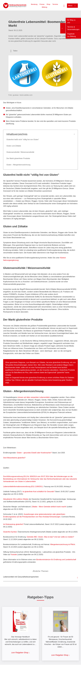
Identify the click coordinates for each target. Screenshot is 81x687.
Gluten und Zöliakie (13, 146)
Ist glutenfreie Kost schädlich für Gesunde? (38, 491)
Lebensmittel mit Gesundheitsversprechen (21, 577)
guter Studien (67, 380)
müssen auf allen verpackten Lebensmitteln (33, 397)
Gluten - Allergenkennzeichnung (18, 165)
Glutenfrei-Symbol (10, 532)
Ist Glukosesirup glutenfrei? (13, 524)
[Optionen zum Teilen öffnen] (13, 51)
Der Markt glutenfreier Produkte (18, 158)
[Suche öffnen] (64, 5)
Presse (42, 4)
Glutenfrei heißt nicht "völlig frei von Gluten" (22, 139)
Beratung (34, 4)
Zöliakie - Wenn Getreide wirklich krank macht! (49, 507)
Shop (48, 4)
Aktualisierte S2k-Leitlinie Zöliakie (15, 499)
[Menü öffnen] (72, 5)
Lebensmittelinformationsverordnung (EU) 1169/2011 (23, 486)
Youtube (14, 554)
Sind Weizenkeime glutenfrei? (14, 458)
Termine (55, 4)
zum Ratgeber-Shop (19, 653)
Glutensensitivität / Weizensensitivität (20, 152)
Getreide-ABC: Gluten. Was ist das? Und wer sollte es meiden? (50, 537)
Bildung (44, 7)
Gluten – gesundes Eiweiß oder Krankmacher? (34, 453)
